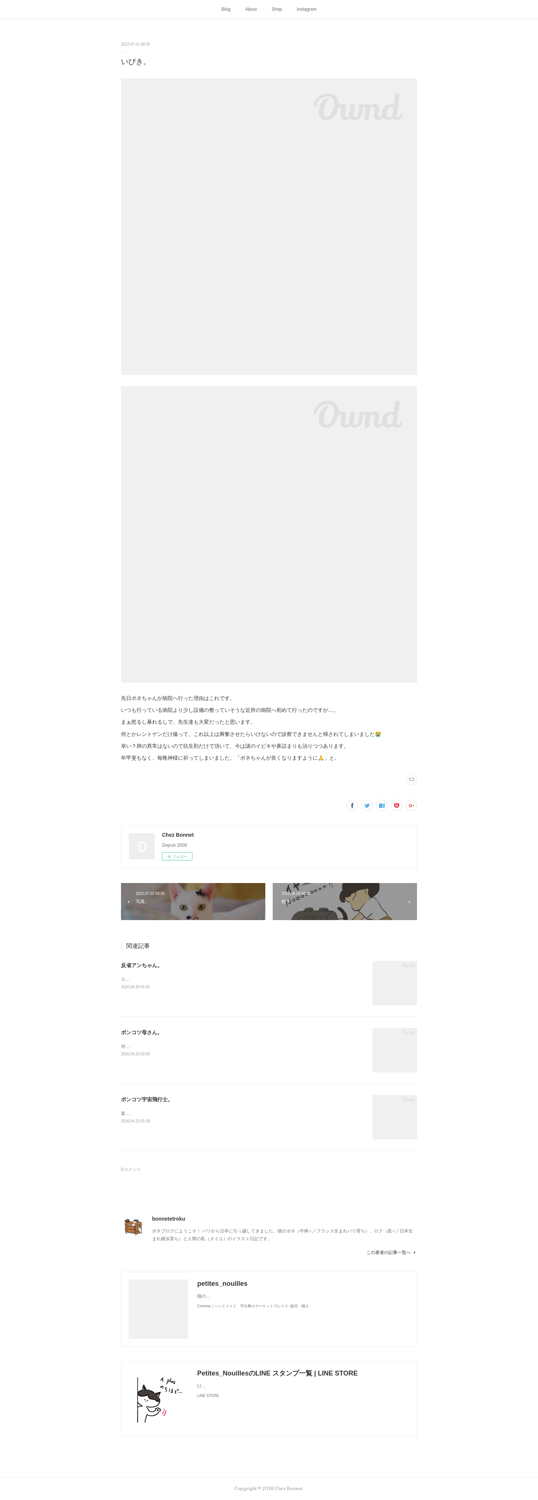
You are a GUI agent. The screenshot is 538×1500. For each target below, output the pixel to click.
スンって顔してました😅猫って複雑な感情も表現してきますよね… (188, 979)
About (251, 9)
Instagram (306, 9)
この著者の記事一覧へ (391, 1252)
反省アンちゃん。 (141, 965)
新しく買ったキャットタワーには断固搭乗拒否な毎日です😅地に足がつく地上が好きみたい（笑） (219, 1113)
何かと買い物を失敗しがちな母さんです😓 (163, 1046)
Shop (277, 9)
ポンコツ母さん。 (141, 1032)
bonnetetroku (168, 1219)
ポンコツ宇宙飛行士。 (147, 1099)
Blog (226, 9)
